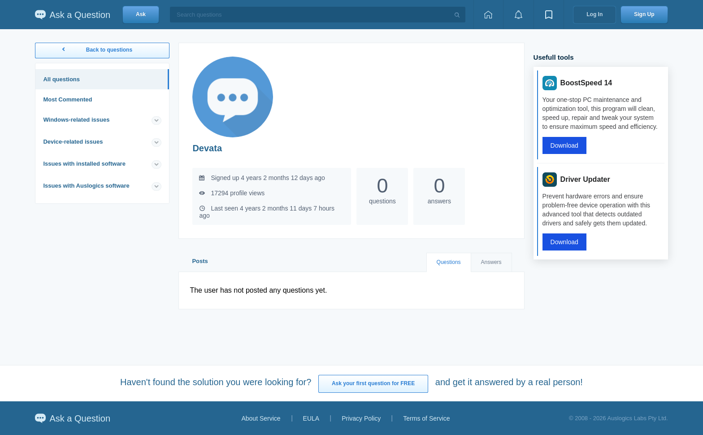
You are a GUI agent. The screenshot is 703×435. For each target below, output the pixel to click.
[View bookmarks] (549, 14)
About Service (260, 418)
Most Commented (67, 99)
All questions (61, 79)
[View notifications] (518, 14)
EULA (311, 418)
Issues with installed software (84, 163)
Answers (491, 262)
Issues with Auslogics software (86, 185)
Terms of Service (426, 418)
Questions (449, 262)
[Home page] (488, 14)
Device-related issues (73, 141)
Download (564, 145)
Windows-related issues (76, 119)
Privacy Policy (361, 418)
